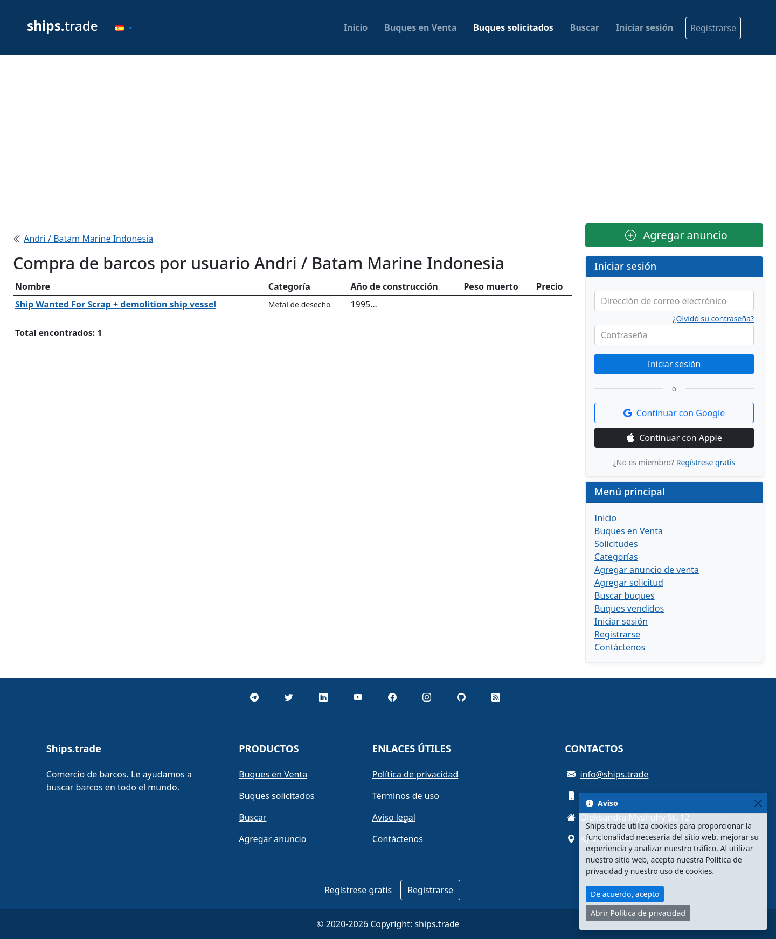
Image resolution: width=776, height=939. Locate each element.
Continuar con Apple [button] (674, 438)
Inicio (356, 27)
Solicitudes (616, 544)
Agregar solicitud (628, 582)
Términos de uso (405, 796)
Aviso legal (393, 817)
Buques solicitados (513, 27)
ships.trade (436, 924)
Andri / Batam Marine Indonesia (88, 238)
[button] (124, 28)
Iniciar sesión (644, 27)
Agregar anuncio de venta (646, 570)
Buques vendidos (629, 608)
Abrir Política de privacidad (638, 913)
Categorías (616, 557)
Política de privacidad (415, 774)
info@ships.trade (614, 774)
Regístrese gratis (706, 462)
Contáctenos (619, 647)
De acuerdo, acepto (625, 894)
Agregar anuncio (676, 235)
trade (62, 25)
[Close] (758, 803)
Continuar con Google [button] (674, 413)
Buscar (584, 27)
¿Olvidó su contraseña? (713, 319)
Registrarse (713, 28)
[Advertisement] (388, 139)
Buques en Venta (420, 27)
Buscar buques (624, 595)
